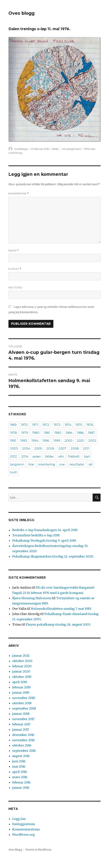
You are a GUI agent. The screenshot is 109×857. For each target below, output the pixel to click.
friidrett (74, 456)
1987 (91, 433)
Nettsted (15, 287)
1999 (56, 440)
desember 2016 (23, 735)
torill (13, 472)
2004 (26, 448)
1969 (13, 425)
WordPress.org (23, 834)
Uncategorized (71, 148)
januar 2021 (20, 655)
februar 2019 (21, 687)
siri (90, 464)
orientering (15, 152)
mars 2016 (19, 777)
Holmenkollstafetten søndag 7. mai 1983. (61, 608)
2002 (92, 440)
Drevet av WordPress (38, 849)
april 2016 (19, 772)
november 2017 (23, 719)
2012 (13, 456)
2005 (38, 448)
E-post (14, 269)
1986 (80, 433)
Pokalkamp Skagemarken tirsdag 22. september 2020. (53, 556)
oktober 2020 (22, 661)
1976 (86, 148)
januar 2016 (20, 787)
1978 (13, 433)
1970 (24, 425)
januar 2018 (21, 714)
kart (92, 148)
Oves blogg (21, 13)
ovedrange (21, 148)
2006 (50, 448)
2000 (68, 440)
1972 (45, 425)
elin (61, 456)
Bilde (55, 148)
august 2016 (21, 756)
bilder (49, 456)
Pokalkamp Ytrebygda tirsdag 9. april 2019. (44, 540)
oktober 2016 (21, 745)
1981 (47, 433)
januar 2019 (20, 692)
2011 (86, 448)
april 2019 (19, 682)
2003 (14, 448)
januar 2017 (20, 729)
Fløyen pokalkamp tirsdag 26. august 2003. (58, 624)
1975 (79, 425)
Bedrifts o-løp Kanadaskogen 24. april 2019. (45, 530)
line (31, 464)
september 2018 (24, 708)
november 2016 (23, 740)
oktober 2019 (21, 677)
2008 (75, 448)
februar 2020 (22, 666)
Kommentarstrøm (26, 829)
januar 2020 (21, 671)
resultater (76, 464)
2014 (24, 456)
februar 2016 (21, 782)
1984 (69, 433)
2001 (80, 440)
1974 (68, 425)
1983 (57, 433)
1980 (35, 433)
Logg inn (19, 819)
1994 (34, 440)
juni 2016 (19, 761)
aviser (37, 456)
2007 (62, 448)
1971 (35, 425)
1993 (23, 440)
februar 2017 (21, 724)
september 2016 (24, 751)
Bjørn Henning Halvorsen (31, 598)
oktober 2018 (22, 703)
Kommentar (18, 193)
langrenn (17, 464)
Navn (13, 250)
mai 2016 (18, 766)
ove (62, 464)
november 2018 (23, 698)
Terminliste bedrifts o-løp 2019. (36, 535)
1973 (57, 425)
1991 (13, 440)
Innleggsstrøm (23, 824)
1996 (45, 440)
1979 (24, 433)
